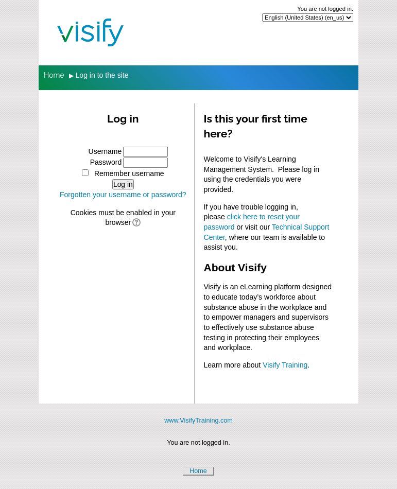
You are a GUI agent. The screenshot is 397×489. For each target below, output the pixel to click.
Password (106, 162)
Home (198, 471)
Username (105, 151)
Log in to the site (102, 75)
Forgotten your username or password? (123, 194)
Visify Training (285, 365)
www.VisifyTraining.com (198, 420)
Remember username (129, 173)
